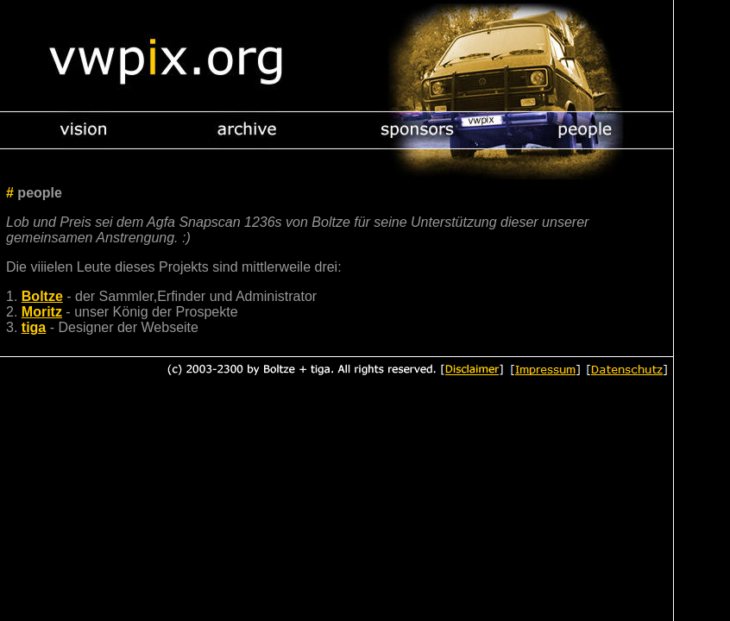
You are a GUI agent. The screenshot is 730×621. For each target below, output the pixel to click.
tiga (34, 327)
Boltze (42, 296)
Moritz (42, 311)
